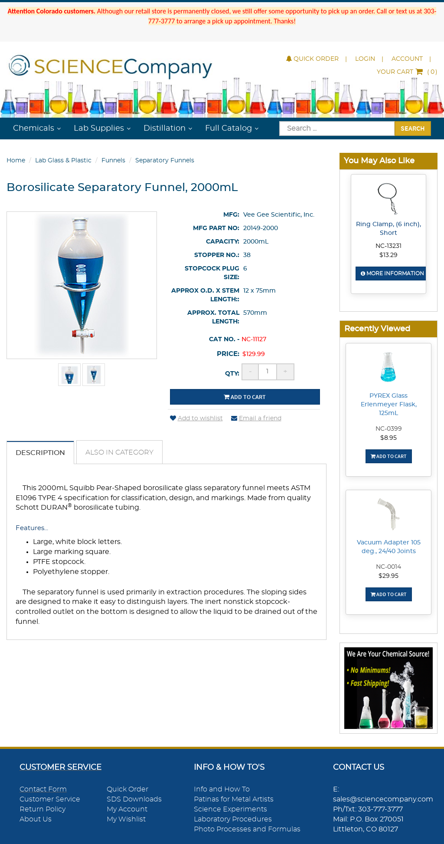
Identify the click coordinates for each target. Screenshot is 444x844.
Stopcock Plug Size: (212, 273)
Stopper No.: (216, 255)
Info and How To (222, 789)
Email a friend (256, 418)
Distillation (165, 128)
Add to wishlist (196, 418)
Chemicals (33, 128)
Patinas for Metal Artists (234, 799)
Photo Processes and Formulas (247, 829)
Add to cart (245, 397)
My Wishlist (126, 819)
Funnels (113, 161)
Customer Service (50, 799)
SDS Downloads (134, 799)
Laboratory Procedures (233, 819)
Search (413, 128)
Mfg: (231, 215)
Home (16, 161)
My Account (127, 809)
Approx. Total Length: (213, 317)
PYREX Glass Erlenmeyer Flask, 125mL (389, 404)
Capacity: (222, 242)
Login (365, 59)
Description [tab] (40, 452)
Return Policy (42, 809)
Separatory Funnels (164, 161)
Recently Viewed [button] (377, 329)
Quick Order (312, 59)
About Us (36, 819)
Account (407, 59)
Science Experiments (230, 809)
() (407, 72)
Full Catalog (228, 128)
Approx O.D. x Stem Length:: (205, 295)
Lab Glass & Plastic (63, 161)
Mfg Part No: (216, 228)
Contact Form (43, 789)
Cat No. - (224, 339)
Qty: (232, 374)
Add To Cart (389, 456)
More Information (392, 273)
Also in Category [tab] (119, 452)
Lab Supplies (99, 128)
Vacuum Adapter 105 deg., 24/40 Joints (389, 547)
